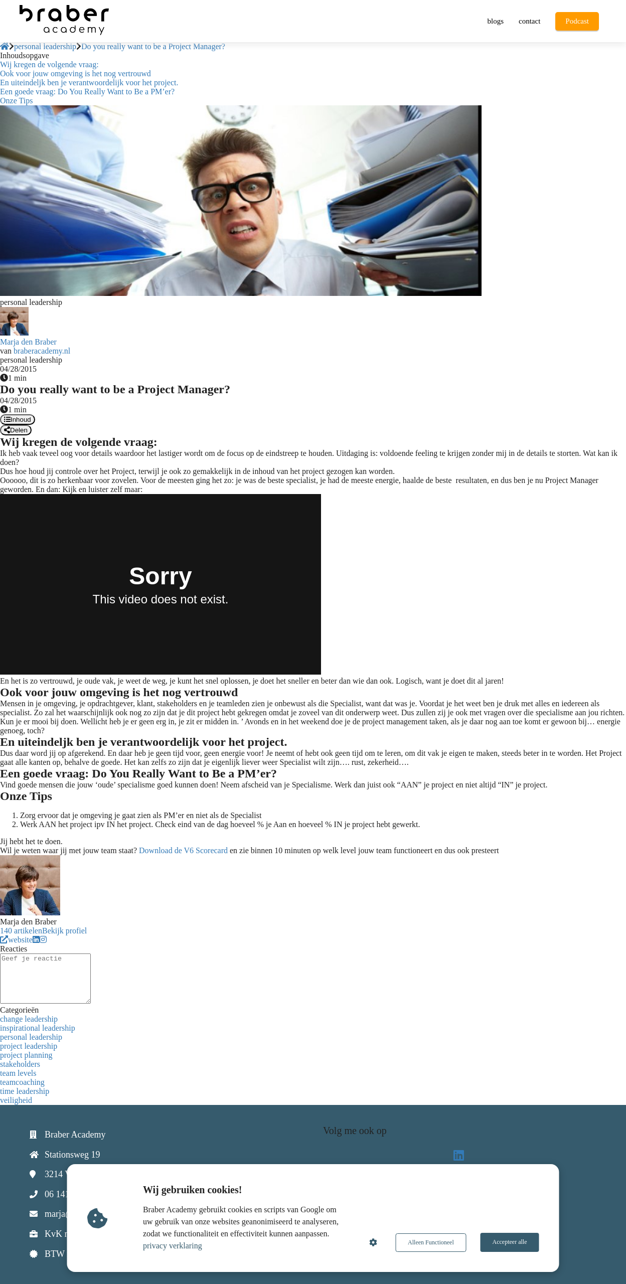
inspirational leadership (37, 1028)
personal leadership (31, 1037)
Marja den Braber (28, 342)
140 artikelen (21, 930)
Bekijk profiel (64, 930)
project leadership (28, 1046)
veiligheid (16, 1100)
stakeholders (20, 1064)
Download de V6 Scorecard (183, 850)
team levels (18, 1073)
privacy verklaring (173, 1245)
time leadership (24, 1091)
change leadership (29, 1019)
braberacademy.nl (42, 351)
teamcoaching (22, 1082)
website (16, 939)
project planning (26, 1055)
